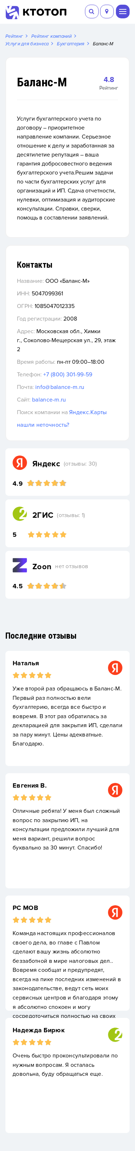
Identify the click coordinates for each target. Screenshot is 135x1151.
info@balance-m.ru (59, 387)
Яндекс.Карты (88, 412)
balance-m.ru (49, 399)
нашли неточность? (43, 425)
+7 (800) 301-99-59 (67, 374)
